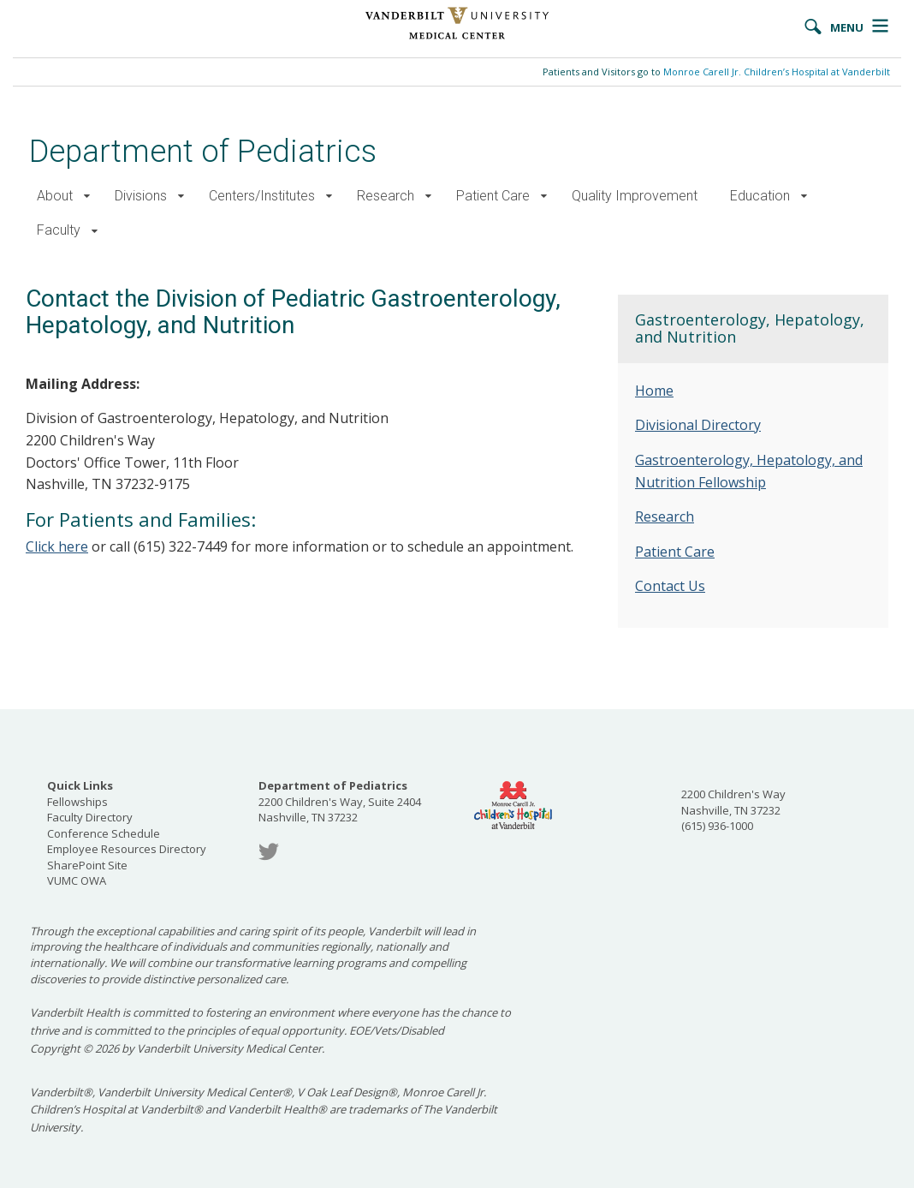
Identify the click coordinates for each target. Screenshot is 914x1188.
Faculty (58, 230)
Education (760, 196)
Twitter (268, 852)
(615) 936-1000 (717, 825)
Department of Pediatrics (203, 151)
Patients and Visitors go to (716, 71)
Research (385, 196)
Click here (57, 546)
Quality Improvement (634, 196)
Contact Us (670, 585)
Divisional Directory (698, 424)
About (55, 196)
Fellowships (77, 801)
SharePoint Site (87, 865)
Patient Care (493, 196)
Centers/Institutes (262, 196)
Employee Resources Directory (126, 849)
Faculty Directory (90, 817)
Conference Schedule (103, 833)
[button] (87, 197)
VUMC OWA (76, 880)
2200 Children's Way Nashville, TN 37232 (733, 802)
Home (654, 390)
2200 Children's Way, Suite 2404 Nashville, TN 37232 (339, 801)
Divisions (141, 196)
